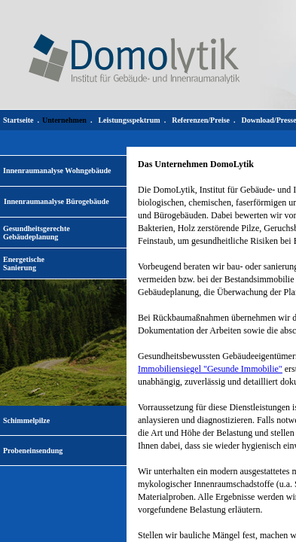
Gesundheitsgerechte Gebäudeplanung (36, 232)
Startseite (18, 120)
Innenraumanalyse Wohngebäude (57, 170)
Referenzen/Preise (201, 120)
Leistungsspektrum (129, 120)
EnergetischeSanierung (23, 263)
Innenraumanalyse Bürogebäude (56, 201)
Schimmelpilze (26, 420)
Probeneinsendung (33, 450)
